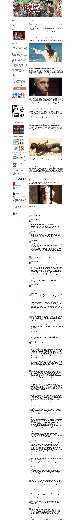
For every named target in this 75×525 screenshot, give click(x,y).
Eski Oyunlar (14, 51)
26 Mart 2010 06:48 (35, 328)
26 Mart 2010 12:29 (35, 357)
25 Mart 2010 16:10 (35, 253)
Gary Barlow (17, 193)
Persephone (33, 261)
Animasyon (14, 46)
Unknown (33, 213)
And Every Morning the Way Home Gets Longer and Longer (20, 173)
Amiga (26, 44)
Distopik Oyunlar (21, 48)
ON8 (23, 61)
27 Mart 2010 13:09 (35, 466)
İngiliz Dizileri (22, 74)
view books (25, 160)
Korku (22, 59)
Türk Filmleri (20, 66)
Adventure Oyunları (16, 44)
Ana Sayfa (46, 519)
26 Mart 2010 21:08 (35, 454)
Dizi (35, 207)
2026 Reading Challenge (19, 162)
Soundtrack (21, 65)
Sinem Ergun (33, 219)
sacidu (32, 293)
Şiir (18, 75)
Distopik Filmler (15, 48)
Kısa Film (17, 60)
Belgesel (18, 47)
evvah (32, 393)
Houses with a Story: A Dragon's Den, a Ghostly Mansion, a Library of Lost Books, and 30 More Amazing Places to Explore (19, 199)
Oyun (13, 23)
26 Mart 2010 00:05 (35, 312)
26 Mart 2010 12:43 (35, 367)
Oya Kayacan (33, 231)
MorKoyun (33, 315)
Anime (18, 46)
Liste (13, 25)
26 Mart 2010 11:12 (35, 338)
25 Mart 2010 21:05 (35, 290)
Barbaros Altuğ (18, 214)
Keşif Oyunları (19, 58)
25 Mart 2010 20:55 (35, 281)
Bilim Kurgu (24, 47)
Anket (22, 46)
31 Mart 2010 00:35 (35, 476)
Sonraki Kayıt (31, 519)
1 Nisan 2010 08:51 (35, 505)
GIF (19, 55)
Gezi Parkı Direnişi (24, 55)
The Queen (33, 408)
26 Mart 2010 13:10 (35, 391)
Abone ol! (19, 88)
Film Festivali (21, 52)
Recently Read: (19, 170)
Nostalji (21, 61)
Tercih (16, 187)
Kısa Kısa (21, 60)
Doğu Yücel (17, 184)
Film (13, 20)
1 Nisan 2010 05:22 (35, 497)
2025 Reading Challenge (19, 154)
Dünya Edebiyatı (23, 49)
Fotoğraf (22, 54)
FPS (18, 51)
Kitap (13, 21)
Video (13, 69)
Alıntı (23, 44)
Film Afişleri (14, 52)
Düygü (32, 469)
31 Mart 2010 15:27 (35, 489)
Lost (38, 207)
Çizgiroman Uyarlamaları (17, 71)
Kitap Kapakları (17, 59)
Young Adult (20, 69)
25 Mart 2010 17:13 (35, 258)
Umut (32, 341)
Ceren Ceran (17, 188)
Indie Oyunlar (22, 56)
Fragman (16, 55)
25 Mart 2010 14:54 (35, 216)
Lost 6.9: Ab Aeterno (34, 26)
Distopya (17, 49)
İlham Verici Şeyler (22, 72)
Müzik (18, 61)
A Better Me (17, 192)
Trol (16, 182)
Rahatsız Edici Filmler (15, 64)
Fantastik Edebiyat (23, 51)
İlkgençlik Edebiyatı (16, 74)
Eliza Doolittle (33, 507)
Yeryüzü (16, 69)
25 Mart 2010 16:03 (35, 237)
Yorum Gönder (31, 517)
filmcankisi (33, 255)
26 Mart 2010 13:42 (35, 405)
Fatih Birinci (33, 331)
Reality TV (21, 64)
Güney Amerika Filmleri (16, 56)
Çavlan (33, 206)
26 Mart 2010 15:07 (35, 437)
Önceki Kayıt (60, 519)
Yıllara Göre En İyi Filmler (21, 70)
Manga (16, 61)
